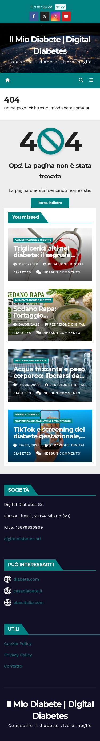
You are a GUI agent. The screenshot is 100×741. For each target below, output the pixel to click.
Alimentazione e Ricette (33, 239)
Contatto (13, 666)
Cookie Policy (17, 643)
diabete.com (26, 579)
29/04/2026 (30, 445)
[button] (81, 80)
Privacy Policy (18, 654)
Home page (15, 108)
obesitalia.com (28, 602)
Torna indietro (50, 203)
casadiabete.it (27, 590)
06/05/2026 (30, 324)
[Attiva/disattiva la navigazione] (91, 80)
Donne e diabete (27, 414)
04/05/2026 (30, 385)
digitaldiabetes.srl (22, 538)
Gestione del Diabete (31, 360)
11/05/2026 (29, 264)
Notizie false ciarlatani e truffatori (43, 420)
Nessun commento (62, 272)
